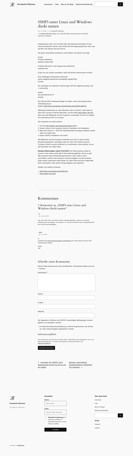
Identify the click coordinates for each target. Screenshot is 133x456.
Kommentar (43, 272)
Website (41, 311)
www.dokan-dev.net (85, 113)
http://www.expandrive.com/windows (59, 241)
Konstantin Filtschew (26, 4)
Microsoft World (65, 33)
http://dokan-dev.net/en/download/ (59, 126)
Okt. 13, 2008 (42, 31)
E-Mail (41, 303)
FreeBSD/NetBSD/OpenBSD (47, 33)
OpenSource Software (44, 36)
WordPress (21, 445)
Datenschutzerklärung (44, 343)
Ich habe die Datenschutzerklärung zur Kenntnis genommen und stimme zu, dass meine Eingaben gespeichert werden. (66, 328)
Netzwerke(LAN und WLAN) (79, 33)
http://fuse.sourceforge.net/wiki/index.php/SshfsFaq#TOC (65, 106)
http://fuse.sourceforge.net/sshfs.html (54, 171)
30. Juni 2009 (43, 234)
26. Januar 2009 (44, 216)
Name (41, 294)
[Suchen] (120, 4)
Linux (58, 33)
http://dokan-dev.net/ (48, 174)
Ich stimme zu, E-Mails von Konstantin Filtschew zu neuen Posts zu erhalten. (57, 420)
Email (46, 409)
